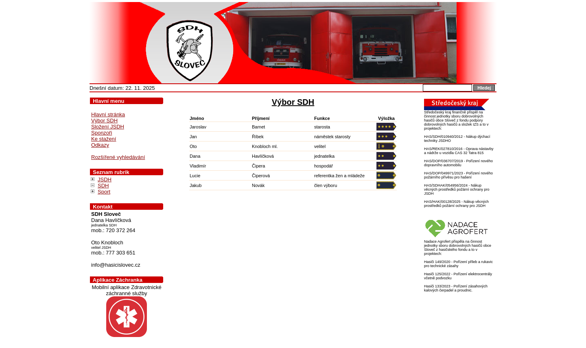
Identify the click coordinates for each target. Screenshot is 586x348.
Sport (104, 192)
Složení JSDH (107, 127)
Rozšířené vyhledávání (118, 157)
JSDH (105, 179)
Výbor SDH (104, 120)
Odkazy (100, 145)
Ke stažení (103, 139)
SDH (103, 186)
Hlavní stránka (108, 114)
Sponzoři (101, 133)
